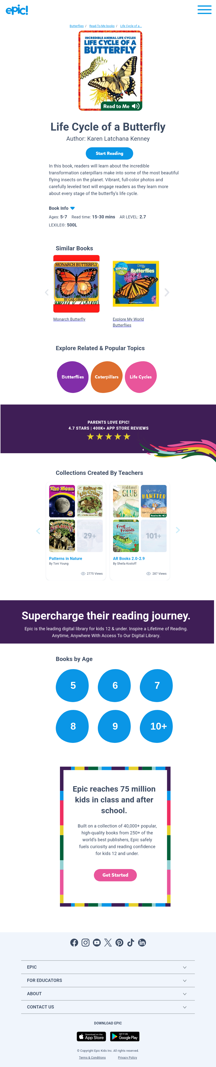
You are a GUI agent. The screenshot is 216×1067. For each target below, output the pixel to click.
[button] (76, 531)
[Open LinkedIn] (142, 943)
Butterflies (77, 26)
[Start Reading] (109, 153)
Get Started (115, 875)
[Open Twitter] (108, 943)
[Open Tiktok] (131, 943)
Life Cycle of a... (131, 26)
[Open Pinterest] (119, 943)
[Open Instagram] (85, 943)
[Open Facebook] (74, 943)
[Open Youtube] (97, 943)
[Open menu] (204, 11)
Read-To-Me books (102, 26)
